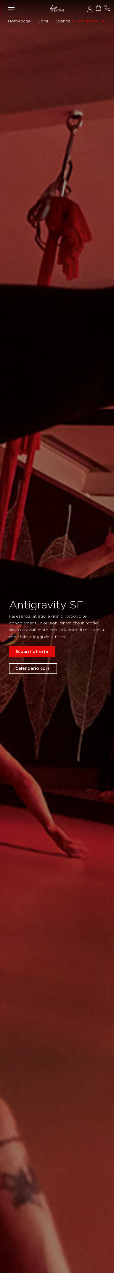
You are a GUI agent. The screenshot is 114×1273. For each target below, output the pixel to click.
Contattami (107, 7)
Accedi (90, 9)
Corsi (42, 21)
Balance (62, 21)
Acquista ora (99, 7)
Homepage (19, 21)
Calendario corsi (33, 668)
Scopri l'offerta (31, 651)
